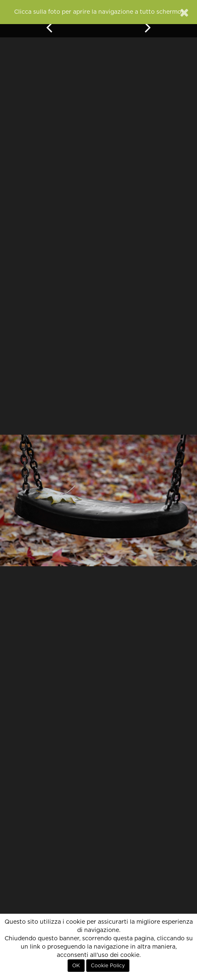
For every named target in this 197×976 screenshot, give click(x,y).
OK (76, 965)
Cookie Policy (108, 965)
